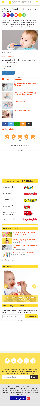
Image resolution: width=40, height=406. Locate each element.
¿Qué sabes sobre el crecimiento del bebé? (25, 84)
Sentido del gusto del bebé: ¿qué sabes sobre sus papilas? (25, 93)
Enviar (33, 377)
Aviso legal (20, 386)
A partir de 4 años (10, 193)
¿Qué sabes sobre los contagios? (24, 252)
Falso (5, 69)
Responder (8, 73)
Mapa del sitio (24, 388)
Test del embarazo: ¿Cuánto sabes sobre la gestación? (24, 240)
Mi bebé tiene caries (21, 102)
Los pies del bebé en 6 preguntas (13, 259)
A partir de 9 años (10, 206)
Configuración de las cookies (27, 390)
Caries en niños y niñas (22, 111)
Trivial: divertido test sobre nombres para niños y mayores (25, 233)
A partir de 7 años (10, 200)
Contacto (33, 388)
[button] (6, 286)
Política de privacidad (10, 388)
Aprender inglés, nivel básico (9, 214)
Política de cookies (9, 390)
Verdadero (6, 66)
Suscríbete (31, 316)
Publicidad (28, 386)
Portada (11, 386)
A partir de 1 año (10, 187)
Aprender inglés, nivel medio (9, 220)
